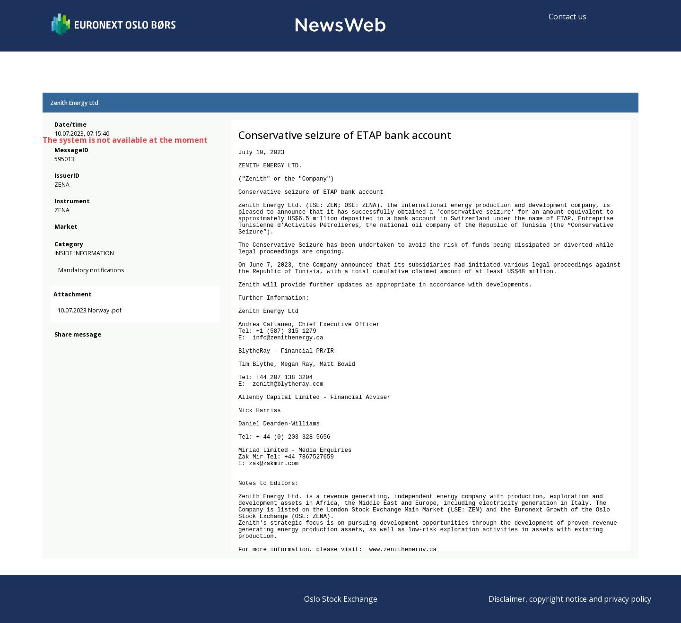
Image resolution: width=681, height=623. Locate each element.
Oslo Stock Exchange (340, 599)
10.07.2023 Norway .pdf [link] (98, 348)
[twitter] (75, 388)
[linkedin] (92, 388)
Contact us (567, 16)
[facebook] (60, 388)
